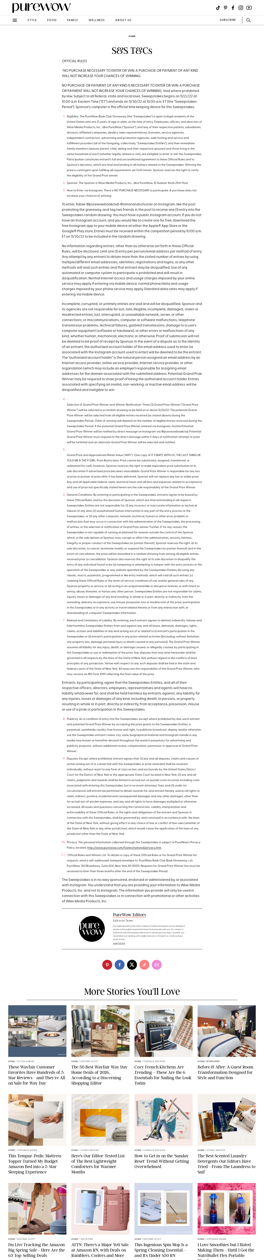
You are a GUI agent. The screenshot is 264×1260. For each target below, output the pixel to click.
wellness (96, 20)
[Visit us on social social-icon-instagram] (240, 7)
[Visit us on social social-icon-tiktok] (218, 8)
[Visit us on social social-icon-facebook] (233, 8)
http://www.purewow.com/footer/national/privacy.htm (124, 847)
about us (123, 20)
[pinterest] (107, 965)
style (32, 20)
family (72, 20)
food (52, 20)
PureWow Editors (129, 914)
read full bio (119, 943)
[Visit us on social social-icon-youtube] (249, 7)
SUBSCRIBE (228, 20)
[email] (157, 965)
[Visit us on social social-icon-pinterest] (225, 8)
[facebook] (120, 965)
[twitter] (132, 965)
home (132, 36)
